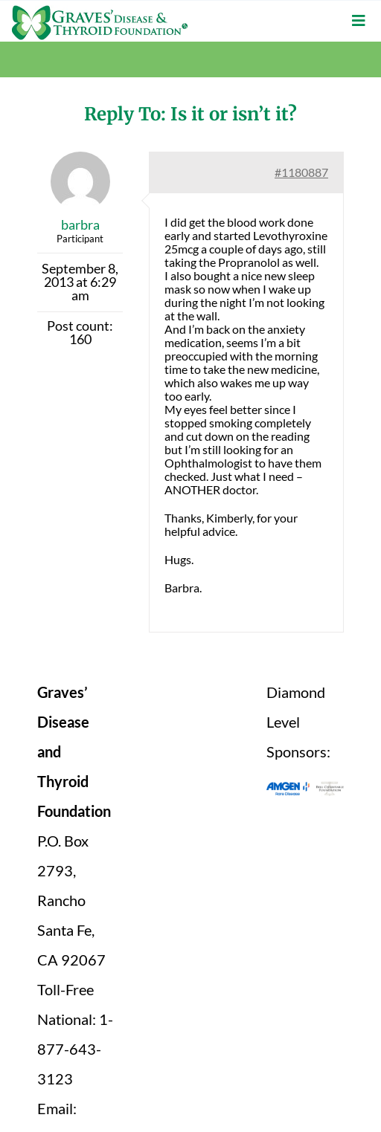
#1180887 (301, 172)
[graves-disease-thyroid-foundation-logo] (100, 11)
